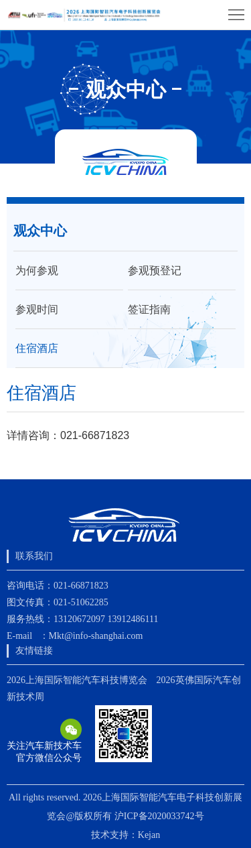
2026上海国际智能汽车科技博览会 (77, 680)
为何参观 (36, 270)
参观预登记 (154, 270)
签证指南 (149, 309)
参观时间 (36, 309)
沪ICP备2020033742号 (159, 816)
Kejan (149, 835)
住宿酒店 (36, 348)
